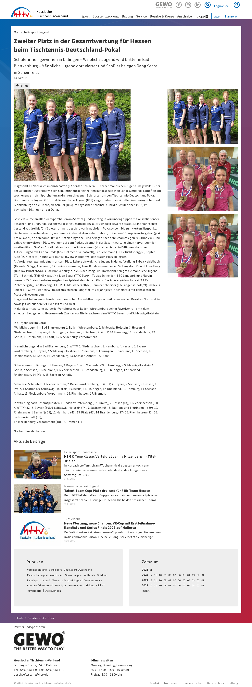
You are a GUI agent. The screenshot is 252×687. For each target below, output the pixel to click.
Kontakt (155, 683)
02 (198, 575)
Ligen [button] (217, 16)
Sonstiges (61, 585)
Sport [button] (86, 16)
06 (179, 575)
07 (174, 575)
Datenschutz (215, 683)
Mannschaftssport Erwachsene (45, 575)
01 (150, 569)
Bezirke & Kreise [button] (162, 16)
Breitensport (76, 585)
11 (155, 575)
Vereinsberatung (37, 569)
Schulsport (55, 569)
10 (160, 575)
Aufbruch (89, 575)
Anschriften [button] (185, 16)
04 (188, 575)
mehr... (146, 590)
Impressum (171, 683)
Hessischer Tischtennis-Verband (52, 13)
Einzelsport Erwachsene (78, 569)
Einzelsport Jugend (38, 580)
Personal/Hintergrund (40, 585)
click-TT (100, 585)
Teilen (22, 86)
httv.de (18, 618)
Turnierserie (34, 590)
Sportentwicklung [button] (106, 16)
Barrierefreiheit (193, 683)
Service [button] (141, 16)
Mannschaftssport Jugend (67, 580)
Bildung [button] (127, 16)
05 (184, 575)
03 (193, 575)
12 (150, 575)
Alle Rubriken (53, 590)
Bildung (90, 585)
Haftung (232, 683)
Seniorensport (73, 575)
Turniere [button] (230, 16)
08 (169, 575)
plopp (202, 16)
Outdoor (102, 575)
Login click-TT (227, 5)
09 (165, 575)
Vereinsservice (93, 580)
